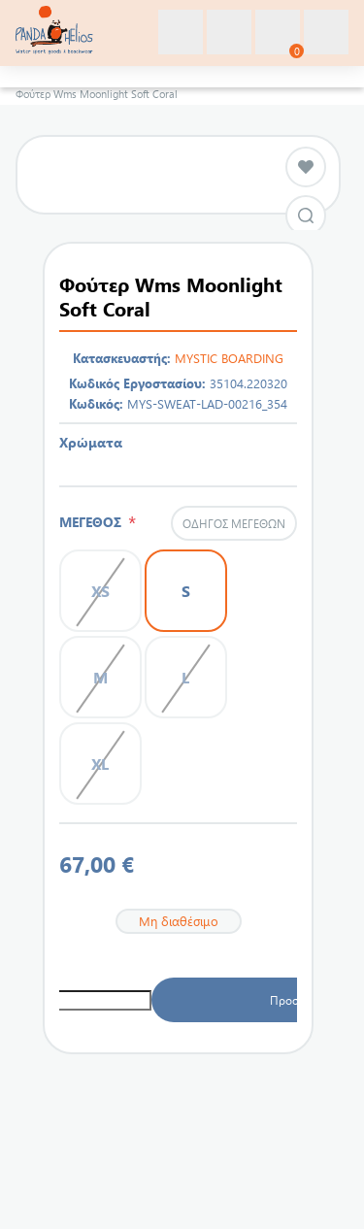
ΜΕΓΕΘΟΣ (93, 522)
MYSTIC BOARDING (229, 357)
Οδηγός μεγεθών (233, 523)
